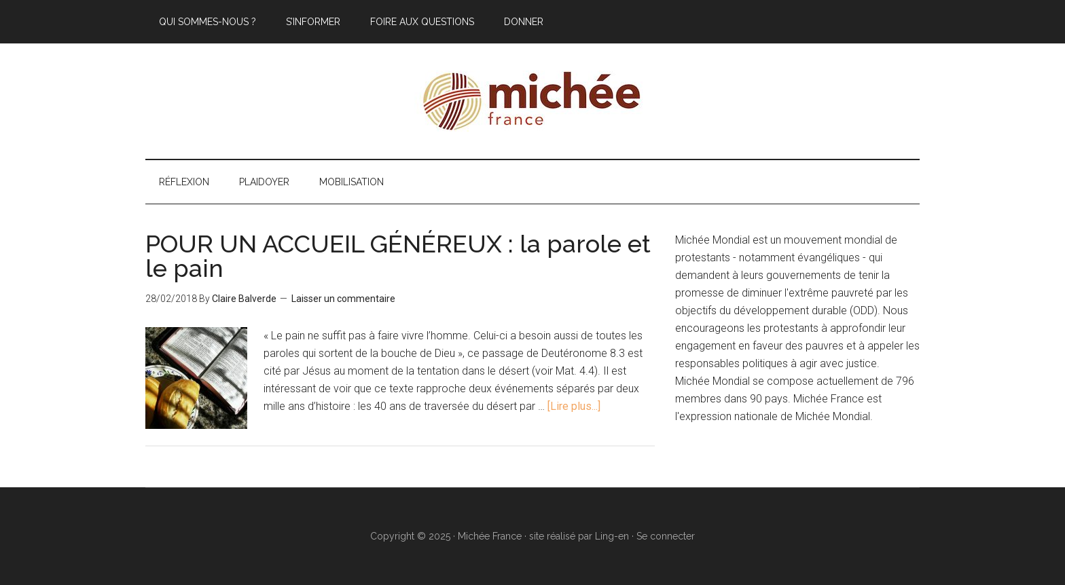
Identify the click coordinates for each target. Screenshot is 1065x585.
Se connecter (665, 536)
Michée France (532, 101)
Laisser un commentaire (343, 298)
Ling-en (612, 536)
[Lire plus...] (573, 406)
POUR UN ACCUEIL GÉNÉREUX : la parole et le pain (398, 255)
